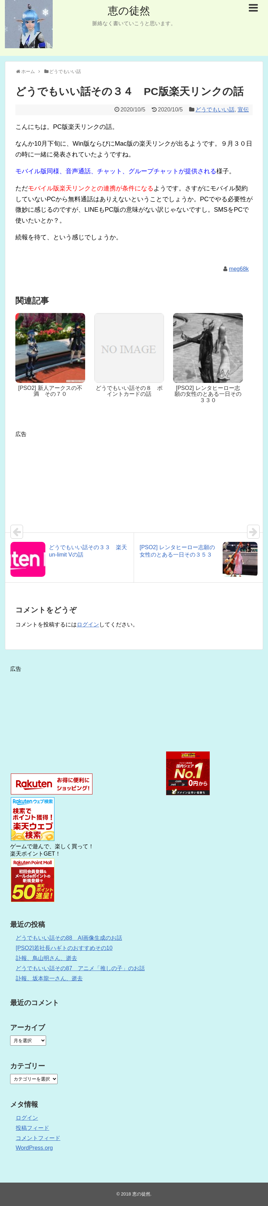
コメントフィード (38, 1138)
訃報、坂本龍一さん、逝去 (49, 978)
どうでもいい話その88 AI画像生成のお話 (69, 938)
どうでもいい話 (214, 109)
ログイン (88, 624)
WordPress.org (34, 1148)
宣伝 (243, 109)
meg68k (239, 269)
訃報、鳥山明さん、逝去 (46, 958)
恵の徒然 (129, 10)
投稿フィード (32, 1128)
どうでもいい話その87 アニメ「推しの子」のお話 (80, 968)
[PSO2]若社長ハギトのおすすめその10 (64, 948)
